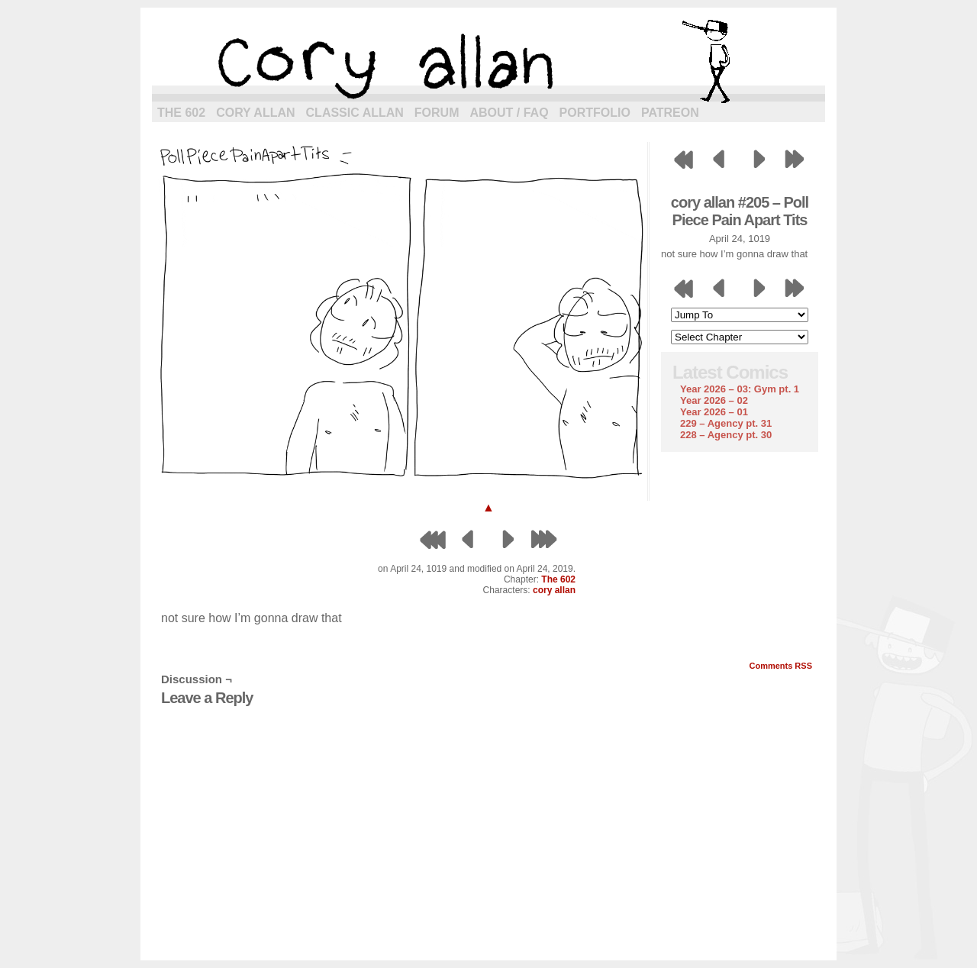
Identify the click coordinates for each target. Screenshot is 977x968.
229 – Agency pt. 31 (726, 423)
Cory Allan (255, 112)
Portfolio (594, 112)
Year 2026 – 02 (714, 400)
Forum (436, 112)
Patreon (670, 112)
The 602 (181, 112)
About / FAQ (509, 112)
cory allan (488, 61)
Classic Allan (355, 112)
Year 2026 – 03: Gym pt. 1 (739, 389)
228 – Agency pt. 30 (726, 434)
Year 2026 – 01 (714, 412)
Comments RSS (780, 665)
